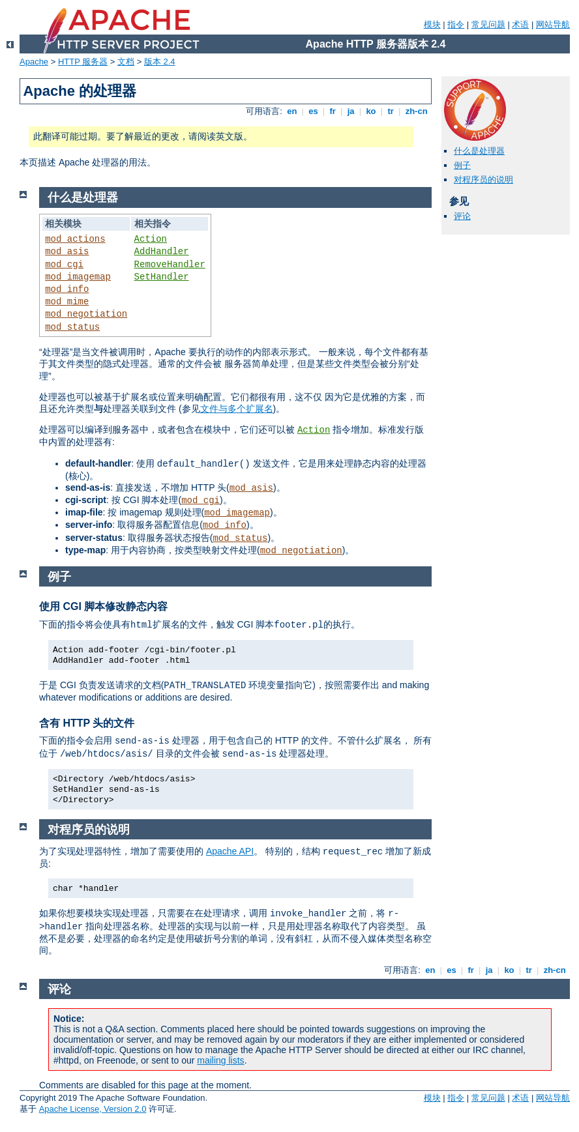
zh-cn (416, 111)
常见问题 (488, 24)
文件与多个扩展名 (236, 408)
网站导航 (553, 24)
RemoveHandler (169, 264)
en (292, 111)
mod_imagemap (78, 277)
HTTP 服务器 (83, 61)
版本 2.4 (159, 61)
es (313, 111)
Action (150, 239)
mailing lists (220, 1060)
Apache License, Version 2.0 (93, 1109)
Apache (34, 61)
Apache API (230, 851)
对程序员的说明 (483, 179)
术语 (520, 24)
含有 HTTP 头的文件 (86, 723)
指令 (455, 24)
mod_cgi (64, 264)
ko (371, 111)
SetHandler (161, 277)
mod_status (72, 327)
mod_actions (75, 239)
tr (390, 111)
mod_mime (67, 302)
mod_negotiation (86, 314)
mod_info (67, 289)
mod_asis (67, 251)
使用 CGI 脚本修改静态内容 (103, 606)
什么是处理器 (479, 151)
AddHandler (161, 251)
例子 (462, 165)
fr (332, 111)
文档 (125, 61)
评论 (462, 216)
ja (351, 111)
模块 (432, 24)
